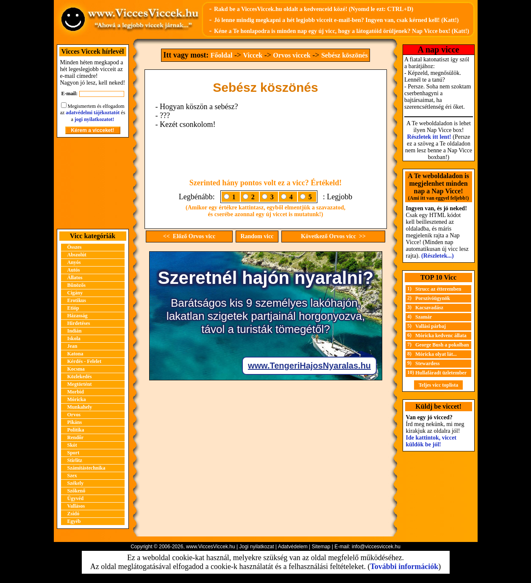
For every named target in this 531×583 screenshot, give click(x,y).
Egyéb (74, 521)
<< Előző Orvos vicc (189, 236)
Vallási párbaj (430, 326)
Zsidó (73, 514)
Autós (73, 270)
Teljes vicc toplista (439, 385)
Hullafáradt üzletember (441, 373)
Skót (72, 445)
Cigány (75, 293)
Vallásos (76, 506)
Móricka (76, 399)
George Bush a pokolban (442, 345)
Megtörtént (79, 384)
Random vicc (256, 236)
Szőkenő (76, 491)
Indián (74, 331)
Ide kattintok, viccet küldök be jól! (431, 441)
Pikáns (74, 422)
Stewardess (427, 363)
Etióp (73, 308)
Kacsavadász (429, 308)
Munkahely (79, 407)
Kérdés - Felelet (84, 361)
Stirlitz (74, 460)
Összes (74, 247)
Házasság (77, 316)
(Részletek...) (437, 256)
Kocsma (76, 369)
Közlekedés (79, 377)
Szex (72, 475)
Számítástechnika (86, 468)
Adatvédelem (293, 547)
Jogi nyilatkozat (256, 547)
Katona (75, 354)
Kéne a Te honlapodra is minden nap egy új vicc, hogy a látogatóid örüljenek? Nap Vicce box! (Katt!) (341, 31)
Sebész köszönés (344, 55)
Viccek (253, 55)
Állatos (75, 277)
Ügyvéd (75, 498)
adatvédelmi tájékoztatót (93, 113)
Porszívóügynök (432, 298)
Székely (75, 483)
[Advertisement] (93, 183)
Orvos (74, 415)
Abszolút (76, 255)
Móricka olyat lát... (436, 354)
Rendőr (75, 437)
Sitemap (320, 547)
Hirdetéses (78, 323)
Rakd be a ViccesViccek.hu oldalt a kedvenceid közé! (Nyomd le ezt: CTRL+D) (313, 9)
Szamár (423, 317)
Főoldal (222, 55)
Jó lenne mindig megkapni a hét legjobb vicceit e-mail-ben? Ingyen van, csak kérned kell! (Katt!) (336, 20)
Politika (75, 430)
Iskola (74, 338)
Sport (73, 453)
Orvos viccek (291, 55)
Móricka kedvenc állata (441, 335)
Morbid (75, 392)
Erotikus (76, 300)
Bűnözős (76, 285)
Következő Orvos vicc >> (333, 236)
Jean (72, 346)
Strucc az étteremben (438, 289)
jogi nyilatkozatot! (94, 119)
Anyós (74, 262)
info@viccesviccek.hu (376, 547)
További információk (404, 566)
